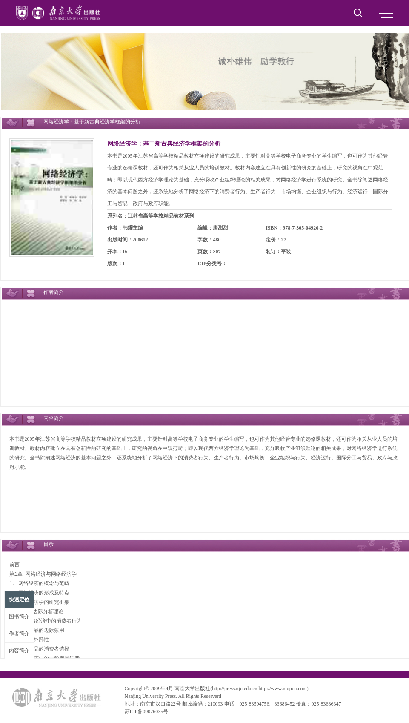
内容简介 (19, 651)
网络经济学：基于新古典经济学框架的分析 (163, 144)
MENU (386, 13)
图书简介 (19, 617)
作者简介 (19, 634)
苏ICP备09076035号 (147, 711)
